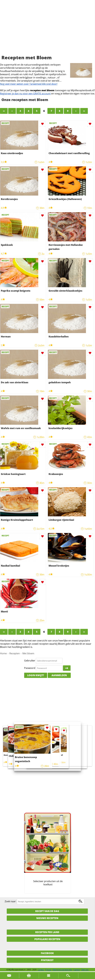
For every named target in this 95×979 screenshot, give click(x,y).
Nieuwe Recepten (47, 918)
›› (84, 111)
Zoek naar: (10, 901)
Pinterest (47, 960)
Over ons (85, 969)
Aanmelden (59, 675)
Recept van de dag (47, 911)
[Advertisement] (47, 30)
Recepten (14, 653)
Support (76, 969)
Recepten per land (47, 932)
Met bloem (28, 653)
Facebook (47, 953)
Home (3, 653)
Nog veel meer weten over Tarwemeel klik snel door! (28, 84)
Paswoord (29, 668)
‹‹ (4, 111)
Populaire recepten (47, 939)
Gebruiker (29, 660)
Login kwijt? (35, 675)
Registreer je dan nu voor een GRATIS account (25, 93)
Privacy (48, 969)
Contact (41, 969)
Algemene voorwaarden (62, 969)
